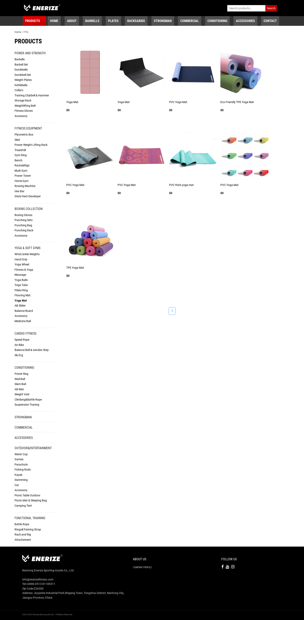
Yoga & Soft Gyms (27, 248)
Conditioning (24, 367)
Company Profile (142, 567)
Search (271, 8)
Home (18, 32)
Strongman (23, 417)
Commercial (24, 427)
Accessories (24, 438)
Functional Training (30, 518)
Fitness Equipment (28, 128)
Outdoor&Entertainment (33, 448)
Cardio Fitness (25, 333)
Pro (26, 32)
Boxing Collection (29, 209)
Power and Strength (30, 53)
